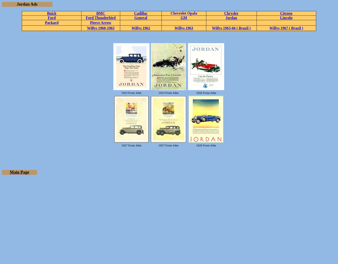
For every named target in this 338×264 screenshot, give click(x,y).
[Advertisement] (169, 211)
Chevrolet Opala (184, 13)
